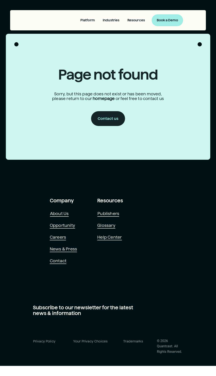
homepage (103, 100)
